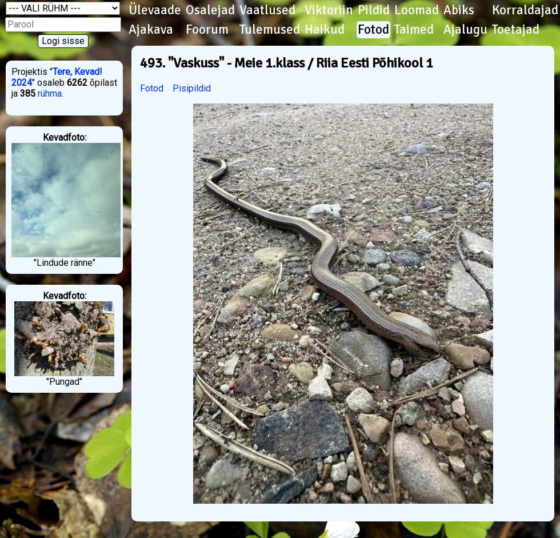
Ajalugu (465, 30)
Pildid (374, 10)
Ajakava (151, 30)
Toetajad (515, 30)
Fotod (373, 30)
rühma (50, 93)
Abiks (458, 10)
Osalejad (210, 10)
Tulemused (269, 30)
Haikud (325, 30)
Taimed (414, 30)
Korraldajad (525, 10)
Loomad (416, 10)
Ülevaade (155, 10)
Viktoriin (329, 10)
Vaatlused (267, 10)
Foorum (207, 30)
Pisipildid (192, 88)
